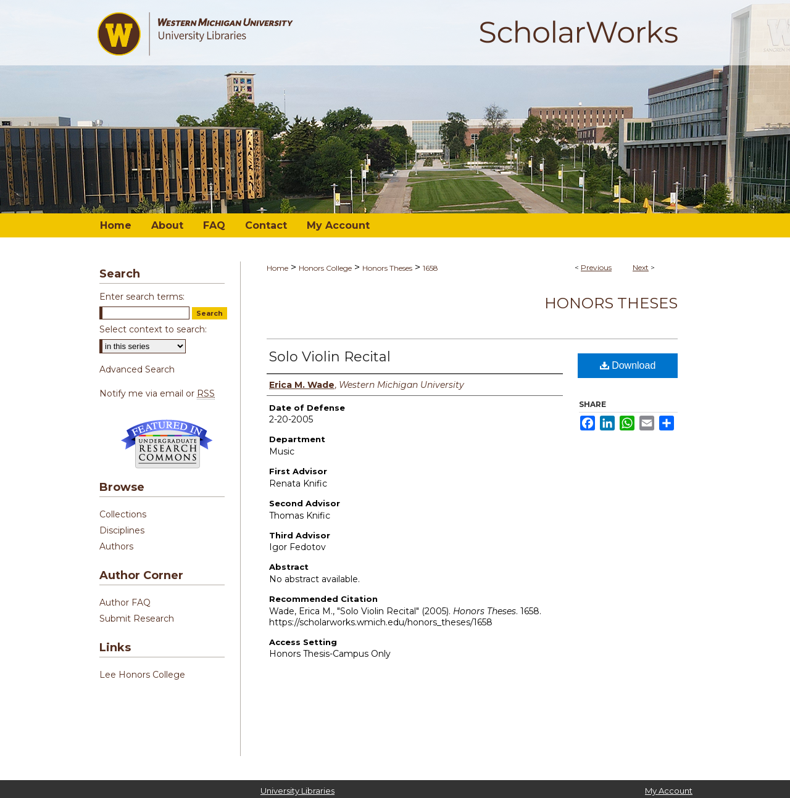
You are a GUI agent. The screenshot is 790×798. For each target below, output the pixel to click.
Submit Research (136, 618)
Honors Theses (387, 268)
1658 (430, 268)
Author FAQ (125, 602)
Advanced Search (137, 369)
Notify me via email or (157, 393)
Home (277, 268)
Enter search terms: (142, 296)
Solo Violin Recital (330, 356)
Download (628, 365)
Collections (122, 514)
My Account (668, 791)
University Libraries (297, 791)
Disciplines (121, 530)
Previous (596, 267)
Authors (116, 546)
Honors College (325, 268)
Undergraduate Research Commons (166, 444)
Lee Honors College (142, 674)
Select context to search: (153, 329)
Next (641, 267)
